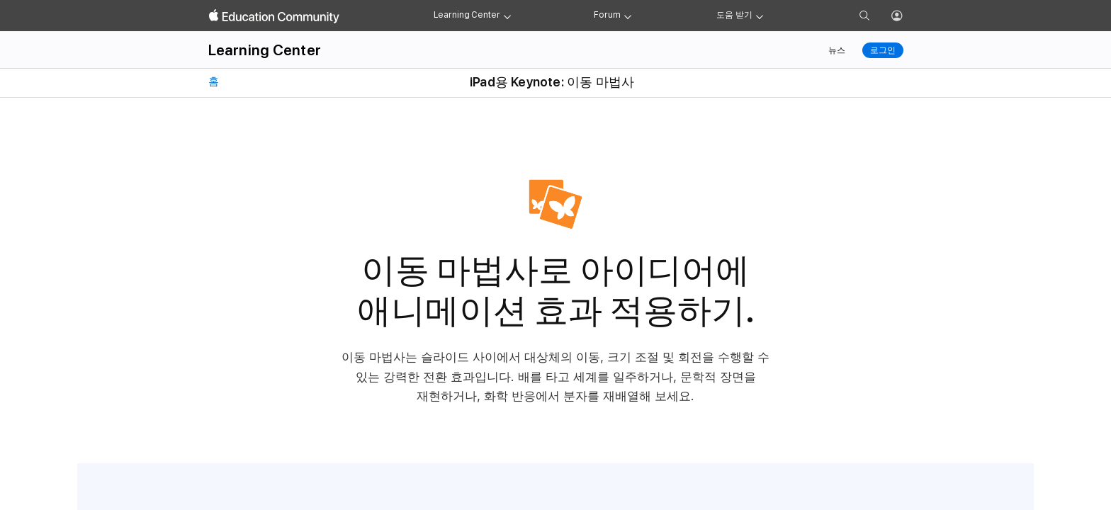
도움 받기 (734, 15)
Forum (607, 15)
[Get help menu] (759, 15)
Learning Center (467, 15)
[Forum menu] (627, 15)
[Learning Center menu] (507, 15)
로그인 (883, 50)
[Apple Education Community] (274, 16)
